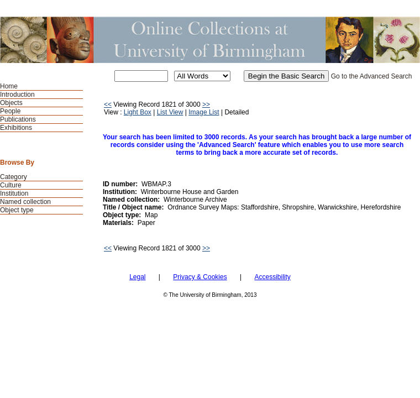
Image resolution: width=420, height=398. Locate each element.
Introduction (17, 94)
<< (108, 104)
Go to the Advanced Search (371, 76)
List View (170, 112)
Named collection (25, 202)
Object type (17, 210)
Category (13, 177)
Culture (11, 185)
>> (206, 104)
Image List (203, 112)
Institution (14, 193)
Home (9, 86)
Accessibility (272, 277)
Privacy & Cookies (200, 277)
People (10, 111)
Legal (137, 277)
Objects (11, 103)
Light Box (137, 112)
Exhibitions (16, 128)
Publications (18, 119)
